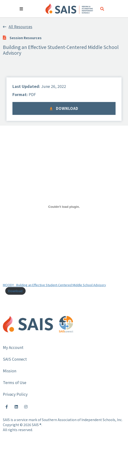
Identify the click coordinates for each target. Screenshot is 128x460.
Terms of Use (14, 382)
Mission (9, 371)
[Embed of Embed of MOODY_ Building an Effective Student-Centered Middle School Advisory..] (64, 206)
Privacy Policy (15, 394)
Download (64, 108)
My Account (13, 347)
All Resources (17, 26)
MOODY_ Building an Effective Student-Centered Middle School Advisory (54, 285)
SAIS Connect (15, 359)
